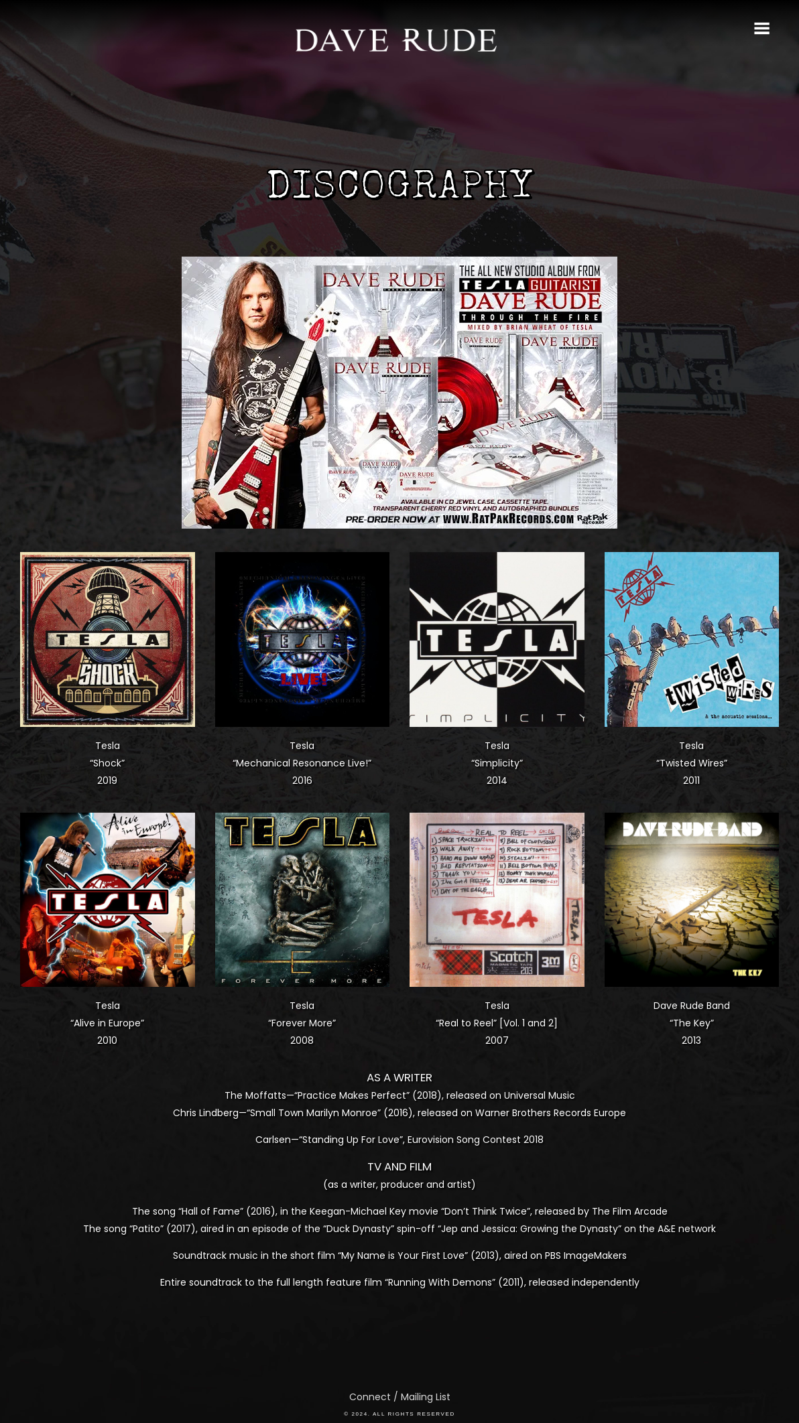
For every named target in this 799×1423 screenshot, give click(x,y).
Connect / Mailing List (399, 1397)
